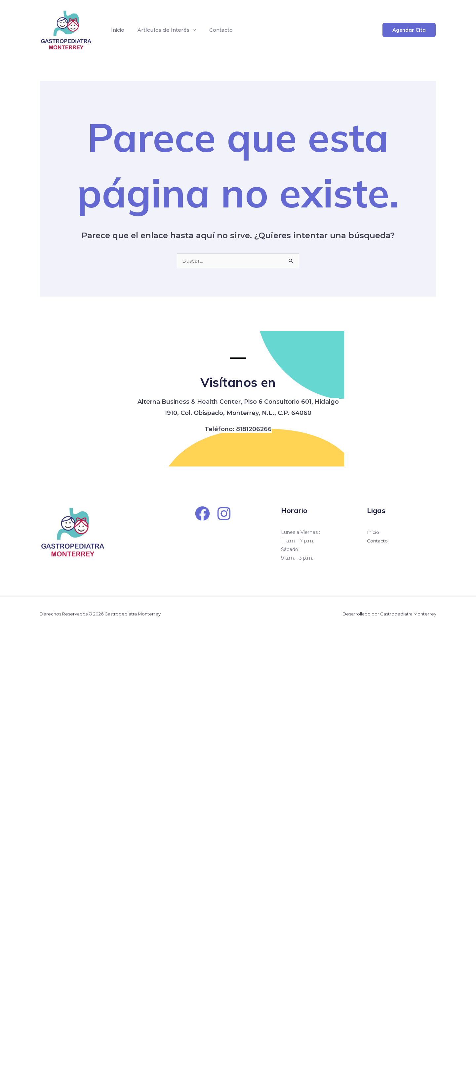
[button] (409, 30)
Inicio (116, 30)
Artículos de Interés (159, 30)
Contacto (214, 30)
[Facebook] (202, 513)
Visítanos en (238, 381)
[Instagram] (224, 513)
